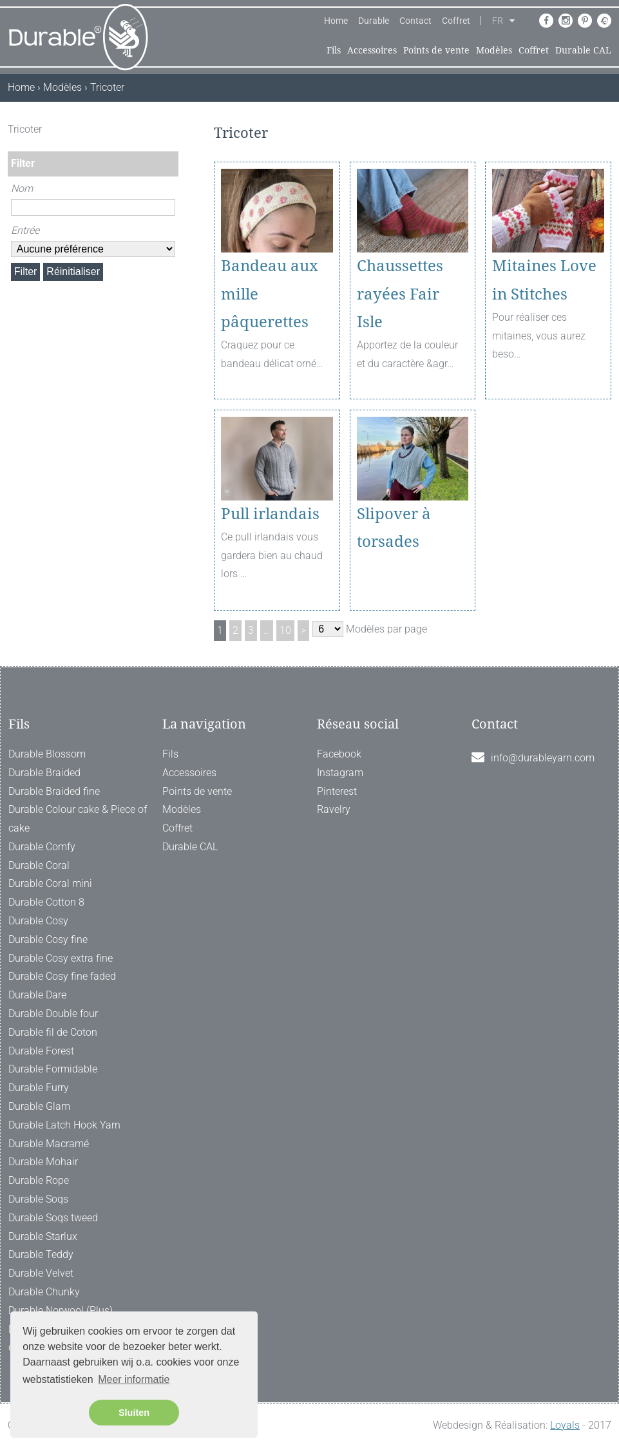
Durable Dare (37, 995)
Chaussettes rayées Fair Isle (400, 293)
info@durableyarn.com (543, 758)
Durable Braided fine (54, 791)
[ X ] (170, 129)
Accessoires (372, 50)
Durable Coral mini (50, 883)
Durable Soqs (38, 1199)
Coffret (456, 20)
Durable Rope (38, 1180)
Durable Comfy (41, 847)
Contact (415, 20)
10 (285, 630)
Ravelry (333, 809)
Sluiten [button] (134, 1412)
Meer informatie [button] (133, 1379)
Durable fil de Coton (52, 1032)
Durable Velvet (40, 1273)
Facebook (339, 754)
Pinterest (337, 791)
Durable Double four (53, 1013)
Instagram (340, 773)
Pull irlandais (270, 514)
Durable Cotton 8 (46, 902)
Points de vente (436, 50)
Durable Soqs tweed (53, 1218)
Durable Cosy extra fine (60, 958)
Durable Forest (41, 1051)
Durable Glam (39, 1106)
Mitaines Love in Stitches (544, 280)
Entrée (25, 230)
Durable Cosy (38, 921)
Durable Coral (39, 865)
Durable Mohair (43, 1162)
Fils (334, 50)
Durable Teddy (40, 1254)
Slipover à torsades (394, 528)
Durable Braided (44, 773)
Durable (373, 20)
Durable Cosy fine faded (62, 976)
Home (336, 20)
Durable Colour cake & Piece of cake (77, 818)
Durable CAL (583, 50)
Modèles (494, 50)
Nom (22, 188)
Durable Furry (38, 1087)
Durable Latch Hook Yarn (64, 1125)
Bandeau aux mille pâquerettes (269, 293)
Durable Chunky (44, 1292)
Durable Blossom (47, 754)
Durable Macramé (48, 1144)
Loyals (565, 1425)
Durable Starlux (42, 1236)
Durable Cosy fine (48, 939)
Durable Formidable (52, 1069)
